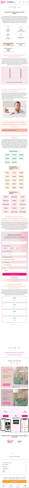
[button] (3, 486)
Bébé (4, 471)
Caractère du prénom (20, 44)
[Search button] (27, 2)
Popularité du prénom (8, 44)
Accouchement (6, 468)
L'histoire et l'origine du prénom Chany (10, 130)
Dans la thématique (6, 262)
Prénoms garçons (18, 354)
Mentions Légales (23, 477)
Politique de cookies (11, 478)
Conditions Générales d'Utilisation (14, 477)
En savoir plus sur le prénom (8, 49)
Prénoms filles (10, 354)
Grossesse (5, 466)
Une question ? (5, 477)
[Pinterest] (17, 363)
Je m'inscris (6, 384)
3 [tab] (14, 453)
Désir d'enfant (5, 464)
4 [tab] (16, 324)
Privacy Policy (5, 478)
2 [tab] (13, 453)
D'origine (4, 267)
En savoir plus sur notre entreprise (14, 456)
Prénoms (4, 469)
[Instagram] (11, 363)
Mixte (18, 248)
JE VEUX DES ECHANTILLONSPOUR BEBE (14, 481)
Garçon (11, 248)
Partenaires (24, 478)
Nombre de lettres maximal (7, 257)
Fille (5, 248)
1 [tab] (12, 324)
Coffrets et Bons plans (7, 462)
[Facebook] (14, 363)
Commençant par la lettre (7, 251)
